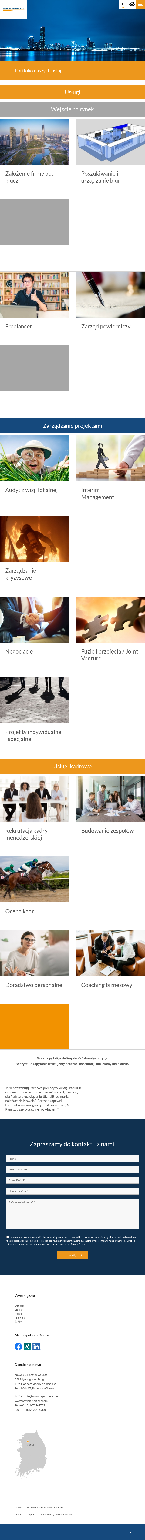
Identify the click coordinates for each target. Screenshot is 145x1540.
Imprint (31, 1514)
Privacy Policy (78, 1244)
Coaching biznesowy (106, 984)
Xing (27, 1346)
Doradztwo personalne (33, 984)
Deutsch (20, 1305)
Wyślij (72, 1255)
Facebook (18, 1346)
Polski (18, 1313)
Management (97, 497)
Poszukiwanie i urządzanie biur (100, 177)
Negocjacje (19, 651)
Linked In (36, 1346)
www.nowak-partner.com (31, 1400)
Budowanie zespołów (107, 830)
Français (20, 1317)
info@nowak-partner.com (113, 1240)
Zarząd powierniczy (105, 326)
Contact (19, 1514)
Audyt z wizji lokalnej (31, 489)
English (19, 1309)
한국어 (19, 1321)
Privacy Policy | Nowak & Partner (56, 1514)
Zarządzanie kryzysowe (20, 574)
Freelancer (18, 326)
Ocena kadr (19, 911)
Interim (90, 489)
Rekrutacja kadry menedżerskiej (26, 834)
